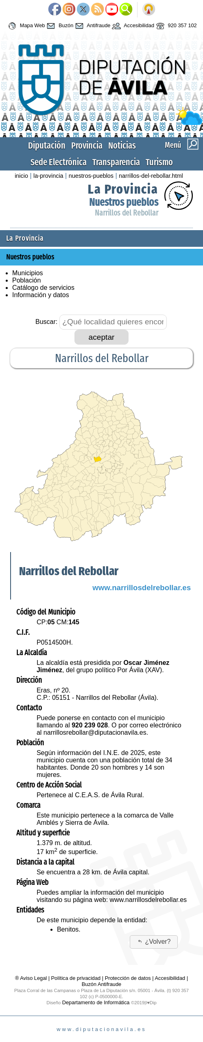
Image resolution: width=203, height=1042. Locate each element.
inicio (21, 176)
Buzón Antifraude (101, 984)
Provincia (87, 145)
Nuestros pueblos (123, 202)
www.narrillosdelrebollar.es (141, 587)
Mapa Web (25, 26)
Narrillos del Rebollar (126, 213)
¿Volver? (154, 941)
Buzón (59, 26)
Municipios (27, 273)
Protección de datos (128, 978)
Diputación (46, 145)
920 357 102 (175, 26)
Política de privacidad (76, 978)
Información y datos (40, 294)
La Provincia (123, 189)
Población (26, 280)
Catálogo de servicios (43, 287)
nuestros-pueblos (91, 176)
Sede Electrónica (59, 162)
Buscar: (46, 321)
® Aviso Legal (31, 978)
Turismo (159, 162)
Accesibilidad (132, 26)
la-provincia (48, 176)
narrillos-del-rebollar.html (151, 176)
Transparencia (116, 162)
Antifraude (91, 26)
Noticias (122, 145)
